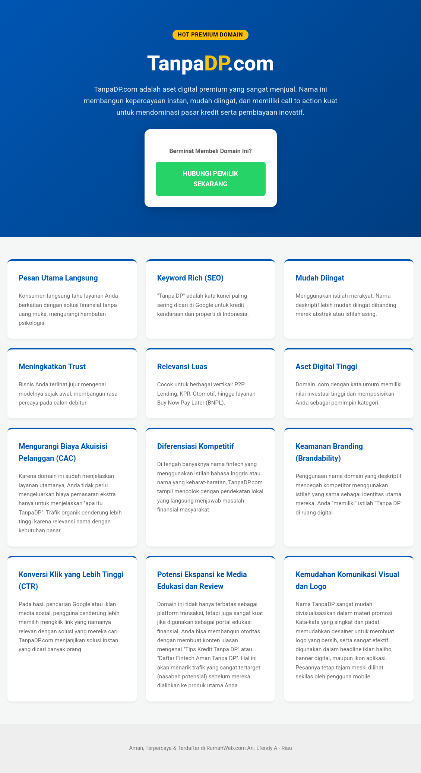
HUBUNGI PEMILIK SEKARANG (210, 179)
